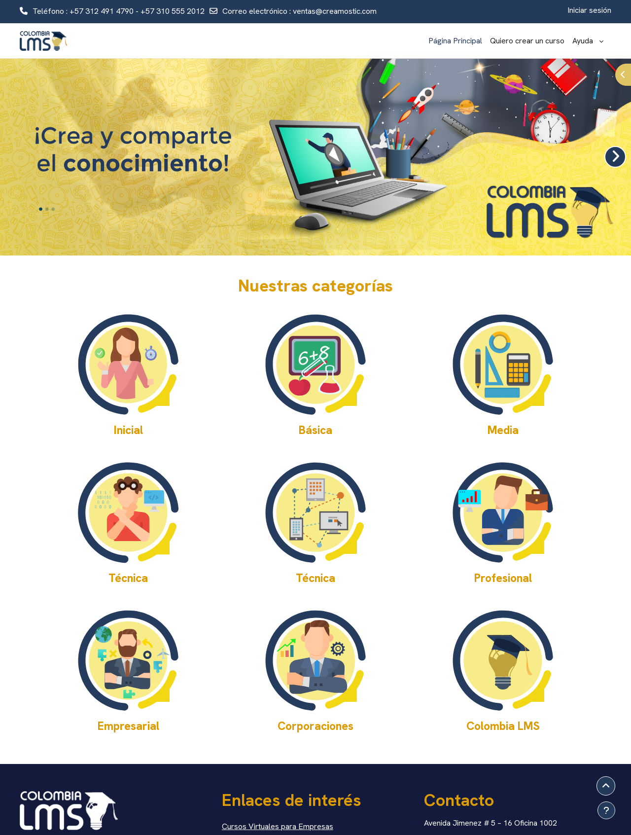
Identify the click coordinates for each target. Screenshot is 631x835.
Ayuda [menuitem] (584, 41)
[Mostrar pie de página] (606, 810)
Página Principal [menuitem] (455, 41)
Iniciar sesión (589, 10)
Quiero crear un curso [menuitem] (527, 41)
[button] (605, 786)
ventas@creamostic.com (335, 11)
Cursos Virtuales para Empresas (277, 826)
